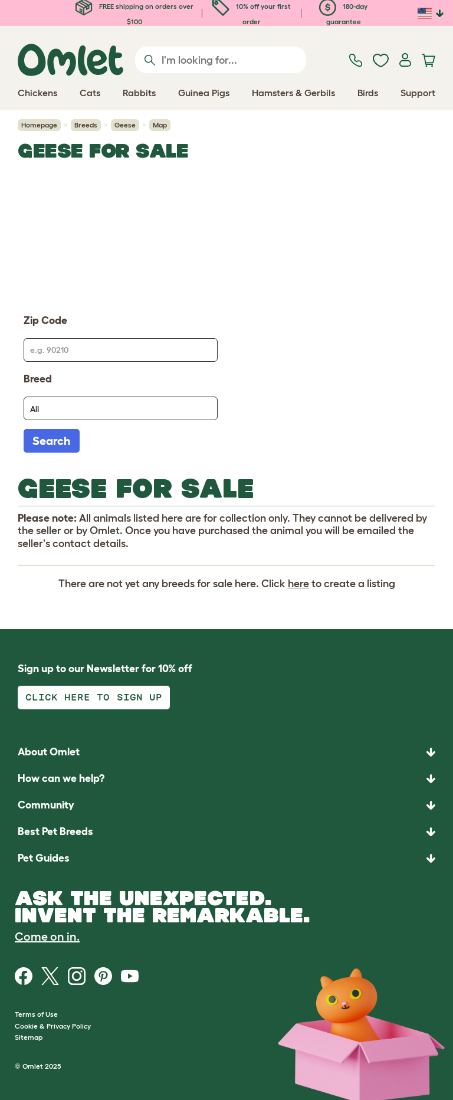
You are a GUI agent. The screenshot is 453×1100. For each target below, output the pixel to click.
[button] (226, 858)
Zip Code (45, 320)
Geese (125, 125)
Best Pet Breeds (55, 831)
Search (51, 440)
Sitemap (28, 1037)
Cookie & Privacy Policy (53, 1026)
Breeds (85, 125)
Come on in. (47, 936)
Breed (38, 379)
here (298, 584)
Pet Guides (44, 858)
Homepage (39, 125)
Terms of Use (36, 1014)
